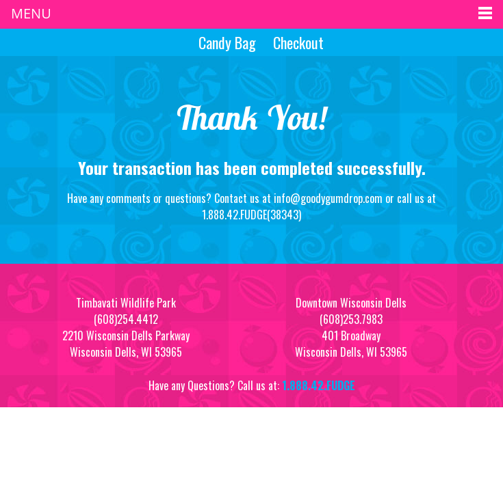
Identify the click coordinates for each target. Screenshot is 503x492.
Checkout (298, 42)
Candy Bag (225, 42)
